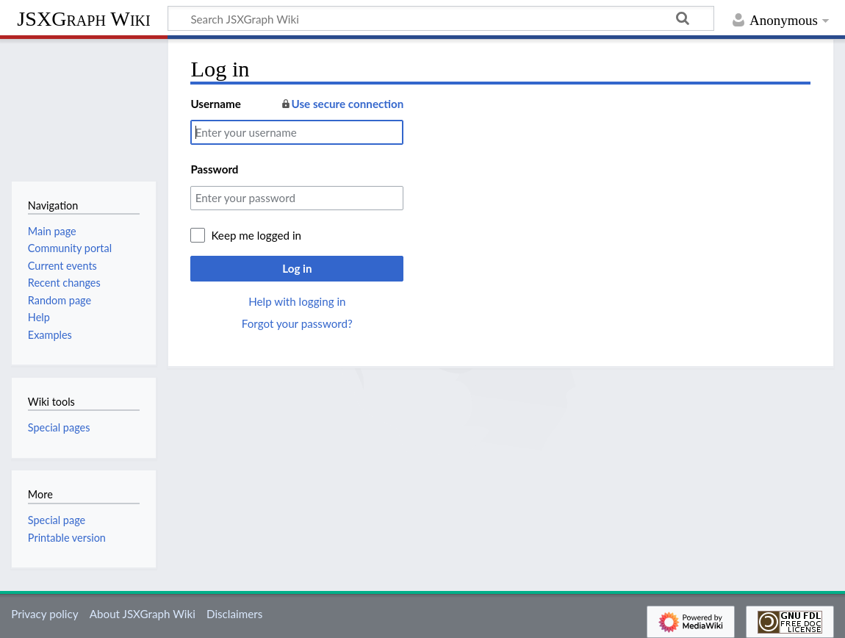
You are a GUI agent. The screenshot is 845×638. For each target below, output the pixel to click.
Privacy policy (44, 613)
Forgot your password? (297, 323)
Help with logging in (296, 301)
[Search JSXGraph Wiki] (440, 18)
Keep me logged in (256, 235)
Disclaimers (234, 613)
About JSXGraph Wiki (142, 613)
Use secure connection (342, 103)
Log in (297, 268)
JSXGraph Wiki (83, 18)
